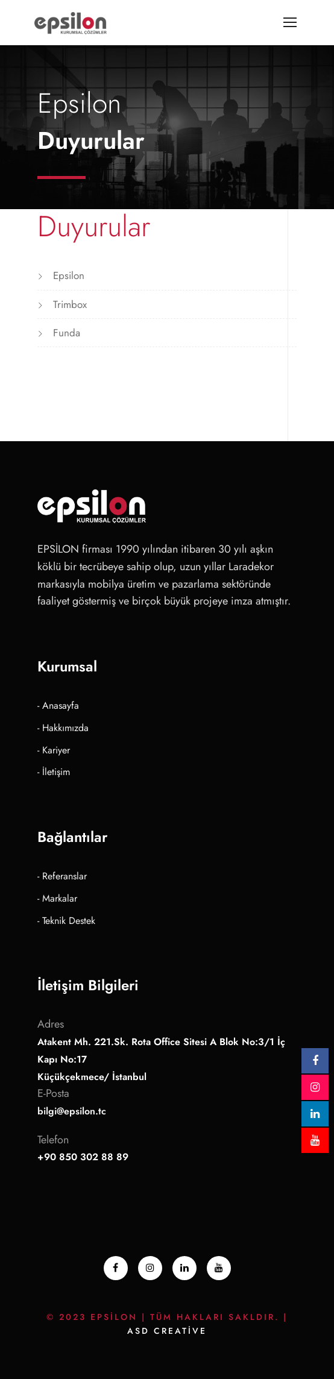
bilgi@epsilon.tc (71, 1111)
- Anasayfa (58, 705)
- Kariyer (53, 750)
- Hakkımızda (63, 728)
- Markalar (57, 898)
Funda (66, 332)
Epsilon (68, 275)
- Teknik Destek (66, 921)
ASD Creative (167, 1331)
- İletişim (53, 772)
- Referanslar (62, 876)
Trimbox (70, 304)
